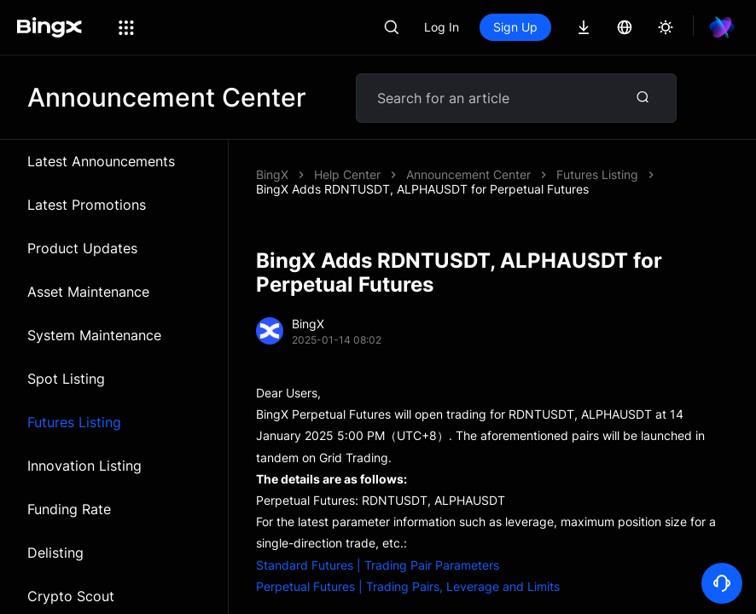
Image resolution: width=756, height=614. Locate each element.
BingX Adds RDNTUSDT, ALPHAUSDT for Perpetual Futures (572, 174)
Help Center (347, 174)
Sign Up (515, 27)
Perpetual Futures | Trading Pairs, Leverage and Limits (408, 572)
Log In (441, 27)
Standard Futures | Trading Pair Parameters (377, 550)
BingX (272, 174)
